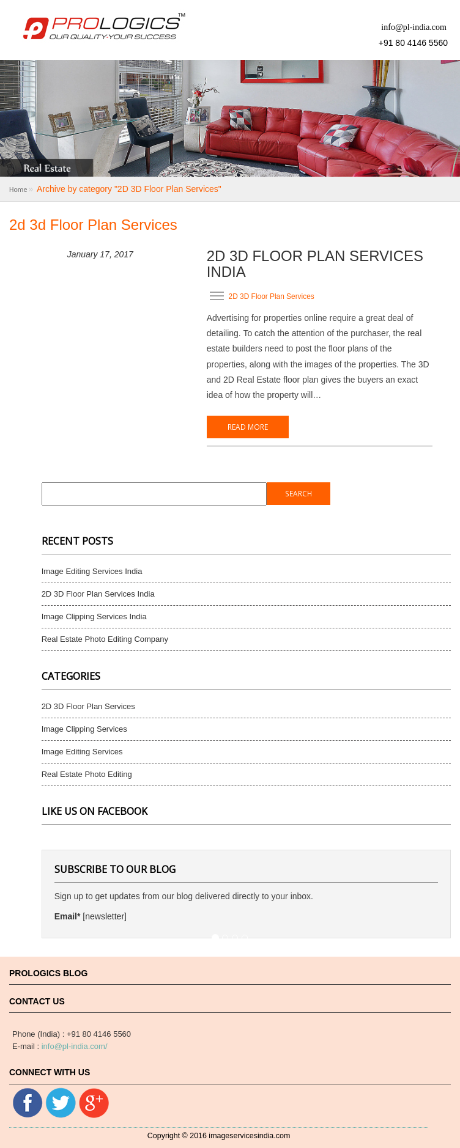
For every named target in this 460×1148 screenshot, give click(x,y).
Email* (67, 916)
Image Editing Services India (92, 571)
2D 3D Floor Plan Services (271, 296)
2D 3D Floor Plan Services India (315, 264)
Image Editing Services (82, 751)
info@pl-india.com (414, 27)
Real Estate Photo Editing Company (105, 639)
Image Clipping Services (84, 729)
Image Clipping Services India (94, 616)
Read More (248, 427)
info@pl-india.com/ (75, 1046)
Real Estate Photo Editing (87, 774)
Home (18, 189)
